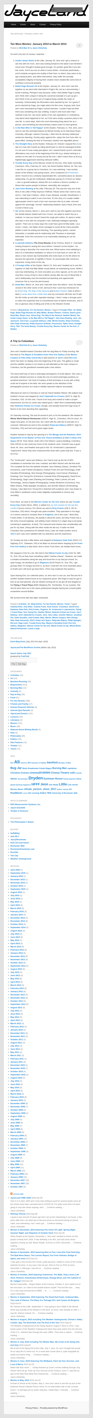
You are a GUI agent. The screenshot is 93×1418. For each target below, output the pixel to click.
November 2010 (17, 1068)
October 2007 (16, 1187)
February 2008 (17, 1174)
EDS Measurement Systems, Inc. (25, 804)
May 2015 (14, 902)
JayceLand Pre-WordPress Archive (25, 647)
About (32, 24)
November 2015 (17, 883)
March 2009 (15, 1132)
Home (13, 24)
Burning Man (16, 688)
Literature (15, 720)
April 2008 (15, 1167)
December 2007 (17, 1180)
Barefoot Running (18, 681)
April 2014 (15, 943)
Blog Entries (23, 310)
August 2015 (16, 892)
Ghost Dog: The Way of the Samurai (33, 291)
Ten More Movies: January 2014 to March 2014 (38, 44)
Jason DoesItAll (17, 808)
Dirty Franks (34, 609)
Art (29, 604)
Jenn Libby (53, 615)
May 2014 (14, 940)
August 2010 (16, 1078)
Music (13, 726)
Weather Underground (20, 859)
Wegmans (22, 626)
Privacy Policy (55, 24)
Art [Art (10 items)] (29, 762)
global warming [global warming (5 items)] (16, 785)
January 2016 (16, 876)
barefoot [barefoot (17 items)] (52, 762)
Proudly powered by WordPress (53, 1408)
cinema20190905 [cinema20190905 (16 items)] (39, 772)
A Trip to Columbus (22, 341)
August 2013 (16, 969)
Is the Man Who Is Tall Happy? (42, 318)
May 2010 (14, 1087)
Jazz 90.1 (14, 836)
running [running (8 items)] (35, 793)
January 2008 (16, 1177)
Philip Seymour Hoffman (40, 324)
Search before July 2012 (20, 653)
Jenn (75, 318)
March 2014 (15, 946)
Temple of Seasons (19, 811)
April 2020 (15, 870)
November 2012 (17, 998)
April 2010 (15, 1091)
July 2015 (14, 895)
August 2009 (16, 1116)
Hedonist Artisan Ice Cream (63, 612)
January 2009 (16, 1139)
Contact (42, 24)
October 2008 (16, 1148)
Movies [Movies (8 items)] (13, 789)
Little (49, 321)
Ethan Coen (25, 315)
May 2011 (14, 1052)
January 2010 (16, 1100)
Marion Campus (59, 618)
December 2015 (17, 879)
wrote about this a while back (34, 294)
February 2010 (17, 1097)
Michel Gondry (58, 321)
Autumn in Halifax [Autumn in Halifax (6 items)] (38, 763)
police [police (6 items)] (59, 789)
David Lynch (75, 313)
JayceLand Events (19, 713)
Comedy (14, 691)
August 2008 (16, 1154)
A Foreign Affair (65, 310)
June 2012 (15, 1014)
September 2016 (18, 873)
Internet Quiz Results (20, 710)
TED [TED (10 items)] (49, 793)
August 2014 (16, 931)
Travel (67, 604)
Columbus (63, 607)
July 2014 (14, 934)
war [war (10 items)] (75, 793)
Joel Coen (24, 321)
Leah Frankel (33, 618)
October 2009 (16, 1110)
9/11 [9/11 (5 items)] (12, 763)
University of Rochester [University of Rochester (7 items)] (62, 793)
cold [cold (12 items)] (72, 772)
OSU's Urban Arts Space (40, 620)
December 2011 (17, 1033)
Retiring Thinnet (18, 1214)
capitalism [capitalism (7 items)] (72, 768)
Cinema (65, 313)
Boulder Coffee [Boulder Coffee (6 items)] (64, 763)
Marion (48, 618)
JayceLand (18, 1194)
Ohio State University (19, 324)
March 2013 (15, 985)
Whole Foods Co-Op (60, 626)
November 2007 (17, 1183)
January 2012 (16, 1030)
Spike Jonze (68, 324)
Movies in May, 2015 (19, 1380)
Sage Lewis (23, 623)
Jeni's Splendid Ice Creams (30, 615)
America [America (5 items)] (23, 763)
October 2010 (16, 1071)
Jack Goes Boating (64, 318)
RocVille (14, 852)
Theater (14, 745)
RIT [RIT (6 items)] (70, 789)
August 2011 (16, 1043)
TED (18, 326)
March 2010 (15, 1094)
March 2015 (15, 908)
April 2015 (15, 905)
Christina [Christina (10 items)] (15, 773)
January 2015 (16, 915)
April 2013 (15, 982)
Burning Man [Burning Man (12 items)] (59, 768)
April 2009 (15, 1129)
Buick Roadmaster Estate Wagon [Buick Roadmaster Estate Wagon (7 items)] (37, 768)
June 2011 (15, 1049)
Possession (73, 172)
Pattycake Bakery (59, 620)
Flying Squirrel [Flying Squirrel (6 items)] (69, 779)
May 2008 (14, 1164)
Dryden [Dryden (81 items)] (35, 778)
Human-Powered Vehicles (22, 707)
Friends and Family (19, 704)
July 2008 (14, 1158)
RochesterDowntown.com (22, 849)
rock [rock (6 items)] (25, 793)
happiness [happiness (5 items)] (27, 785)
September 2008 (18, 1151)
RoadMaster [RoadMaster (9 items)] (16, 793)
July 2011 (14, 1046)
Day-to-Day (15, 694)
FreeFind (25, 656)
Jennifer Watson (66, 615)
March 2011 (15, 1055)
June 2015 (15, 898)
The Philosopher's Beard (22, 822)
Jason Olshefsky (40, 48)
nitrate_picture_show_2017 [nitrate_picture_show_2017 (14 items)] (40, 789)
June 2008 (15, 1161)
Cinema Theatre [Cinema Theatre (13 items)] (60, 772)
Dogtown (44, 609)
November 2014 (17, 921)
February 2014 (17, 950)
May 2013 (14, 978)
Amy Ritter (28, 607)
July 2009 (14, 1119)
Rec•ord (13, 623)
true (78, 144)
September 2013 (18, 966)
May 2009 (14, 1126)
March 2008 (15, 1171)
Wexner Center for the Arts (65, 326)
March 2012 (15, 1023)
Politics (13, 739)
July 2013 (14, 972)
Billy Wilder (42, 313)
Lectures (14, 717)
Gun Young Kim (30, 612)
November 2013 (17, 959)
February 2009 (17, 1135)
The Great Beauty (28, 326)
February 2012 (17, 1026)
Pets (12, 733)
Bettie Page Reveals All (26, 313)
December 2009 (17, 1103)
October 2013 (16, 963)
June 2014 (15, 937)
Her (78, 315)
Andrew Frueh (40, 607)
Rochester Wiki (17, 846)
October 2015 (16, 886)
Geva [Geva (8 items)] (78, 779)
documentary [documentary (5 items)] (23, 779)
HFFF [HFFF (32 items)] (35, 784)
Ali (74, 310)
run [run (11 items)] (29, 793)
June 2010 (15, 1084)
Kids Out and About (19, 843)
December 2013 (17, 956)
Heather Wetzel (69, 315)
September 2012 (18, 1004)
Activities (22, 604)
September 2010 (18, 1074)
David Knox (74, 607)
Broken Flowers (60, 291)
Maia (42, 618)
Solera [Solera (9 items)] (43, 793)
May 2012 (14, 1017)
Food (12, 697)
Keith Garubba (21, 618)
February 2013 (17, 988)
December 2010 (17, 1065)
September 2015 (18, 889)
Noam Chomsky (73, 321)
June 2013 (15, 975)
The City (14, 855)
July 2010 (14, 1081)
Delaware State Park (19, 609)
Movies (47, 310)
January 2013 (16, 991)
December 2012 (17, 995)
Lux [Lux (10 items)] (70, 784)
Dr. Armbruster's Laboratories (62, 609)
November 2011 (17, 1036)
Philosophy (15, 736)
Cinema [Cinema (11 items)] (25, 772)
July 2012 (14, 1011)
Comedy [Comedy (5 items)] (78, 773)
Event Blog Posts (17, 642)
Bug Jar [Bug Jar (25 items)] (16, 768)
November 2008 (17, 1145)
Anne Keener (52, 607)
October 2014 (16, 924)
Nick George (72, 618)
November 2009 (17, 1106)
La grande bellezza (38, 321)
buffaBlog (15, 833)
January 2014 (16, 953)
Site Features (16, 742)
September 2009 (18, 1113)
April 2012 (15, 1020)
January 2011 (16, 1062)
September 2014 (18, 927)
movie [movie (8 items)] (75, 785)
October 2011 (16, 1039)
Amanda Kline (16, 607)
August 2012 (16, 1007)
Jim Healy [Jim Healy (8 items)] (53, 785)
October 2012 (16, 1001)
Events (23, 24)
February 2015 (17, 911)
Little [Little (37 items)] (63, 784)
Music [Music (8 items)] (20, 789)
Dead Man (14, 315)
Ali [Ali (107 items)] (17, 761)
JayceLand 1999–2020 (20, 1198)
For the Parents (37, 310)
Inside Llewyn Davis (19, 318)
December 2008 (17, 1142)
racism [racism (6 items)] (66, 789)
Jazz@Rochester (18, 839)
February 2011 (17, 1059)
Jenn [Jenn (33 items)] (44, 784)
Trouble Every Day (45, 326)
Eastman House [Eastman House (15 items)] (53, 778)
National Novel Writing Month (24, 729)
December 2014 (17, 918)
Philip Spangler (74, 620)
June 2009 (15, 1123)
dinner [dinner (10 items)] (13, 778)
